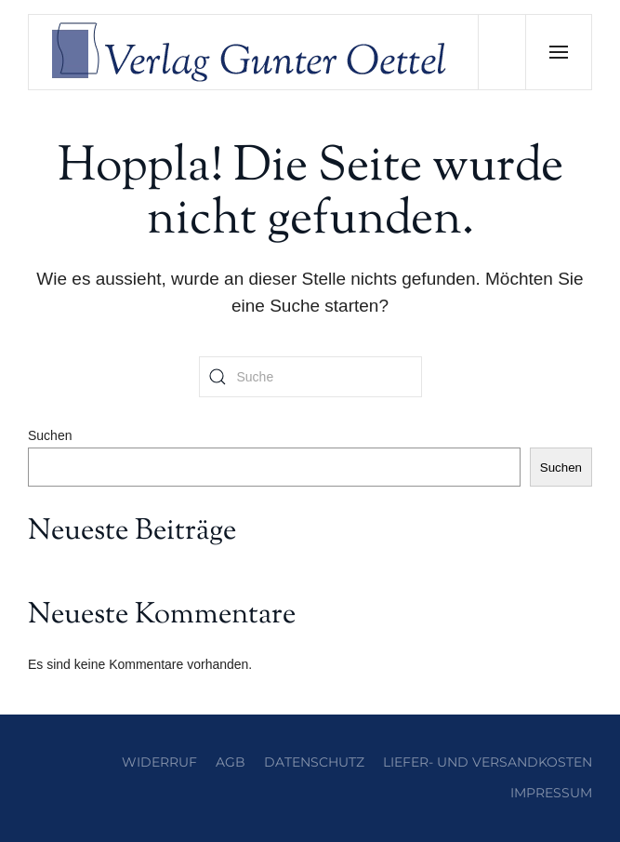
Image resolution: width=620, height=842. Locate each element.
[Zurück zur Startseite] (254, 52)
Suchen (50, 435)
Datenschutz (314, 762)
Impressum (551, 792)
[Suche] (310, 376)
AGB (230, 762)
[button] (558, 52)
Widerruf (159, 762)
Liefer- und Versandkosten (487, 762)
